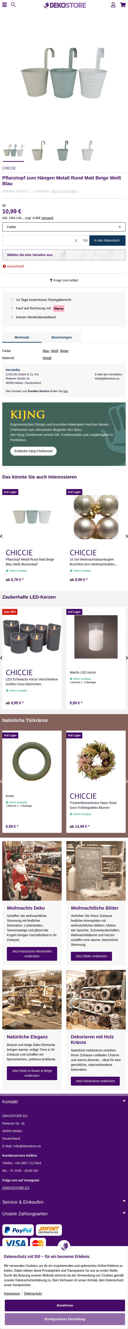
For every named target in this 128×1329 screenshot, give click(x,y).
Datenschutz (33, 1293)
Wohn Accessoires (64, 191)
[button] (113, 5)
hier (65, 391)
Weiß (54, 351)
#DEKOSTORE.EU (15, 1188)
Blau (46, 351)
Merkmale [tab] (22, 337)
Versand (47, 218)
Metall (47, 358)
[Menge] (42, 240)
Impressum (12, 1293)
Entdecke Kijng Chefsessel (33, 451)
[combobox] (64, 227)
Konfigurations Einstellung (65, 1319)
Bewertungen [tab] (62, 337)
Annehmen (65, 1305)
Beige (64, 351)
